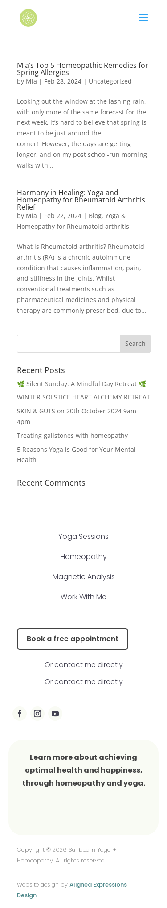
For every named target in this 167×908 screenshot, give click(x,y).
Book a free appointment (72, 639)
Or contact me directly (84, 665)
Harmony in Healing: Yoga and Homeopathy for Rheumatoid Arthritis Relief (81, 200)
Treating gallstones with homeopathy (73, 435)
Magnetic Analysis (84, 577)
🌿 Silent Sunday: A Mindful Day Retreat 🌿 (81, 383)
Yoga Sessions (83, 536)
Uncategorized (110, 81)
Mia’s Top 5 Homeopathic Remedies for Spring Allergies (82, 68)
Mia (31, 81)
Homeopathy (84, 556)
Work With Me (83, 597)
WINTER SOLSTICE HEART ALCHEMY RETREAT (83, 397)
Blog (95, 215)
